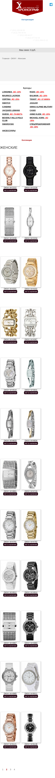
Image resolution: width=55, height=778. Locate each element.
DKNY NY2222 (10, 187)
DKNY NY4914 (31, 592)
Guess (12, 114)
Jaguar (34, 103)
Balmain (38, 96)
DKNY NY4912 (10, 592)
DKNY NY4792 (31, 542)
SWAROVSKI (8, 124)
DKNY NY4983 (31, 643)
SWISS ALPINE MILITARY (41, 107)
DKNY (13, 58)
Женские (22, 58)
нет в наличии (10, 190)
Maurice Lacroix (11, 96)
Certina (10, 99)
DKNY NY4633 (10, 440)
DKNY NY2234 (31, 238)
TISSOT (40, 99)
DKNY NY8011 (31, 693)
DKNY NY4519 (10, 390)
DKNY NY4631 (31, 390)
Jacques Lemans (11, 110)
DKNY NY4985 (10, 693)
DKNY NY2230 (10, 238)
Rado (37, 92)
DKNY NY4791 (10, 542)
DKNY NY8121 (10, 744)
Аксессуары (9, 131)
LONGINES (11, 92)
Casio (33, 110)
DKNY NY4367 (31, 339)
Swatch (6, 103)
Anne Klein (40, 114)
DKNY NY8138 (31, 744)
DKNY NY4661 (10, 491)
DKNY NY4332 (31, 289)
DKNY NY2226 (31, 187)
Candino (6, 107)
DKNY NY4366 (10, 339)
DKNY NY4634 (31, 440)
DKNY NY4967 (10, 643)
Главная (5, 58)
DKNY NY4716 (31, 491)
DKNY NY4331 (10, 289)
